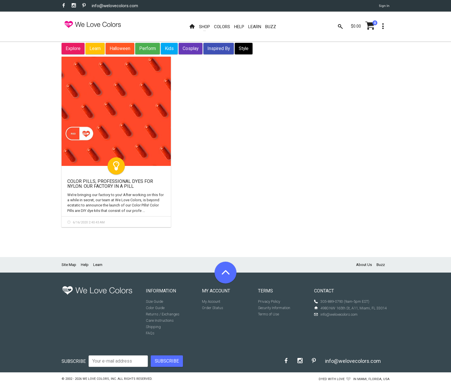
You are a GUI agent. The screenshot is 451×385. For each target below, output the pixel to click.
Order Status (212, 308)
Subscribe (74, 361)
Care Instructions (160, 320)
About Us (364, 265)
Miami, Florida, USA (373, 379)
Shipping (153, 327)
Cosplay (190, 48)
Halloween (120, 48)
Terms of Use (268, 314)
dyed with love (332, 379)
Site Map (69, 265)
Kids (169, 48)
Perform (147, 48)
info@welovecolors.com (115, 5)
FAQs (150, 333)
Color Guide (155, 308)
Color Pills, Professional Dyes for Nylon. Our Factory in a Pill (110, 184)
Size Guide (154, 301)
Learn (95, 48)
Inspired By (218, 48)
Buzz (381, 265)
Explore (73, 48)
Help (85, 265)
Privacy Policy (269, 301)
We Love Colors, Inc (99, 379)
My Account (211, 301)
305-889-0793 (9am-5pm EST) (344, 301)
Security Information (274, 308)
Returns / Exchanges (162, 314)
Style (244, 48)
